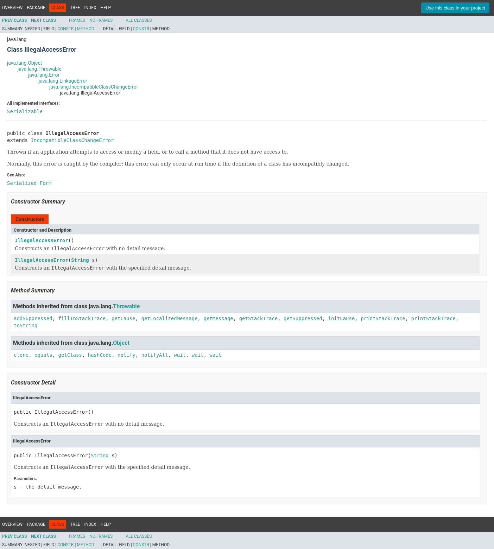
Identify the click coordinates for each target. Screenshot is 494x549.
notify (126, 355)
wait (180, 355)
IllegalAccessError (41, 240)
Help (106, 7)
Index (90, 7)
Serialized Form (29, 183)
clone (21, 355)
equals (43, 355)
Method (85, 28)
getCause (123, 318)
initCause (341, 318)
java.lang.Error (43, 75)
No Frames (101, 20)
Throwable (126, 306)
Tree (75, 7)
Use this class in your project (455, 8)
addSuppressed (33, 318)
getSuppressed (303, 318)
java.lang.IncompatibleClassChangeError (93, 87)
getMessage (218, 318)
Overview (12, 7)
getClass (70, 355)
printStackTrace (383, 318)
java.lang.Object (24, 63)
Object (121, 343)
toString (25, 325)
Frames (77, 20)
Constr (65, 28)
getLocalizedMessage (169, 318)
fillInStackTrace (82, 318)
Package (36, 7)
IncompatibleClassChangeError (72, 140)
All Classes (139, 20)
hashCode (100, 355)
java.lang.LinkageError (63, 81)
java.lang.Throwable (40, 69)
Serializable (25, 111)
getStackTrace (258, 318)
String (80, 260)
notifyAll (154, 355)
